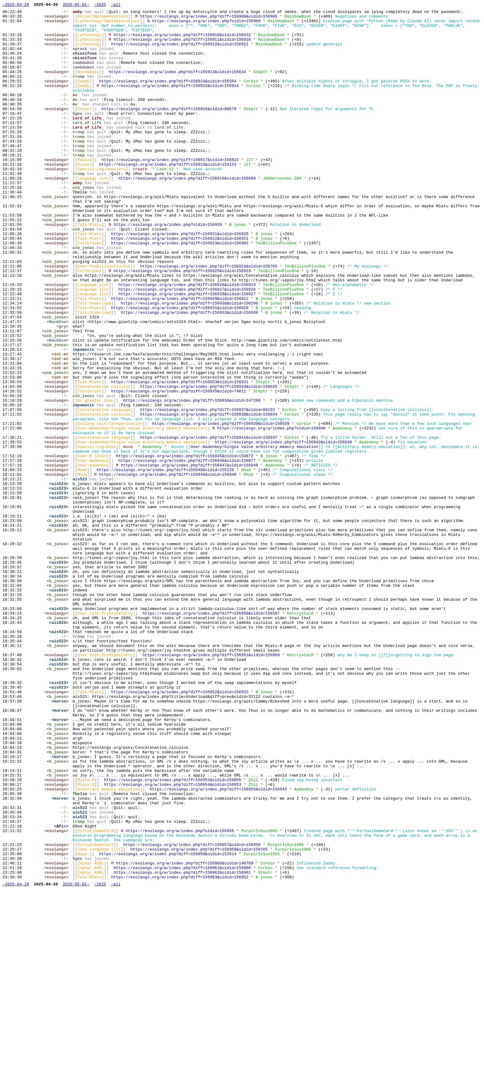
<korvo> (61, 840)
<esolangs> (58, 19)
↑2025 (100, 5)
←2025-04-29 (15, 5)
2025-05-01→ (76, 5)
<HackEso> (59, 385)
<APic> (62, 990)
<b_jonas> (59, 624)
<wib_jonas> (56, 235)
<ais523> (60, 579)
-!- (66, 13)
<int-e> (61, 424)
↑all (115, 5)
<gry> (64, 391)
